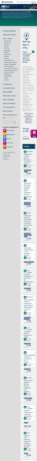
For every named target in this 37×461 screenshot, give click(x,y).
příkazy (10, 17)
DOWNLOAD (7, 84)
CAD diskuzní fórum (27, 109)
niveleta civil (6, 155)
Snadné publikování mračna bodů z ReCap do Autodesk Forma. (28, 158)
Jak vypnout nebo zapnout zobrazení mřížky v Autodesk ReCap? (27, 440)
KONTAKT (27, 2)
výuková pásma (8, 76)
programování (7, 74)
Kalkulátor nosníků (27, 14)
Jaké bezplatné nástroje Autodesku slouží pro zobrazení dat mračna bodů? (28, 220)
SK (35, 2)
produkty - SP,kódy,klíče (10, 64)
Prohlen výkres (7, 156)
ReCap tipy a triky (26, 41)
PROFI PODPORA (9, 115)
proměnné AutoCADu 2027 (20, 17)
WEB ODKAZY (8, 111)
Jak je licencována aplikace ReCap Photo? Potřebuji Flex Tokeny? (28, 385)
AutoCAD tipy (7, 41)
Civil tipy (6, 47)
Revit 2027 (16, 14)
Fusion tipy (7, 49)
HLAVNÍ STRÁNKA (9, 31)
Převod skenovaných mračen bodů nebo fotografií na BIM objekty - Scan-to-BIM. (28, 304)
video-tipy (6, 58)
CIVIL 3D (8, 143)
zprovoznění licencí (9, 60)
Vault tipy (6, 52)
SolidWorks (6, 159)
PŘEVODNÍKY (8, 92)
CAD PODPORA (28, 122)
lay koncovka (6, 154)
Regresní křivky (19, 16)
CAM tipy (6, 56)
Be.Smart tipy (7, 54)
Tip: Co (5, 158)
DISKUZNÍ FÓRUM (9, 35)
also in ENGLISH (8, 117)
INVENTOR (8, 135)
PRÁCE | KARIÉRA (9, 103)
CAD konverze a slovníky (10, 62)
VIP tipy (6, 78)
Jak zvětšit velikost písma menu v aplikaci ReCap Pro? (28, 411)
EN (33, 3)
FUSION (8, 147)
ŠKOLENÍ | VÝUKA (9, 96)
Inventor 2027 (6, 14)
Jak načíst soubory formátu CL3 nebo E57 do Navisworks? (28, 276)
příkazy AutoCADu (9, 66)
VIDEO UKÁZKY (8, 100)
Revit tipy (6, 45)
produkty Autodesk (9, 72)
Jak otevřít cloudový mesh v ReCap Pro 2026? (28, 332)
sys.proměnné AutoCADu (10, 68)
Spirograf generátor (7, 16)
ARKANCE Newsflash (25, 103)
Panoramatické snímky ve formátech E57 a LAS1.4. (29, 358)
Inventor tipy (7, 43)
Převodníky (30, 16)
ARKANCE (19, 2)
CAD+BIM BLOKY (9, 88)
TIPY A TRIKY (7, 39)
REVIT (7, 139)
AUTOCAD (8, 130)
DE (35, 3)
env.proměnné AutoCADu (10, 70)
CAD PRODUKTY (9, 107)
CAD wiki (6, 80)
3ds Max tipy (7, 50)
